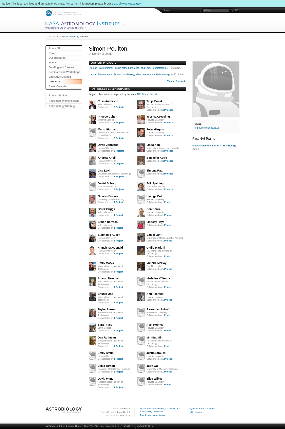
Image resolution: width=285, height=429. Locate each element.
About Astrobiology (110, 426)
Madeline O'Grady (158, 278)
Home (65, 36)
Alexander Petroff (158, 309)
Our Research (57, 57)
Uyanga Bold (154, 196)
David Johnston (108, 144)
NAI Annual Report (147, 94)
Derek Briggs (106, 209)
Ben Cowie (153, 209)
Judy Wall (152, 365)
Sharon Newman (109, 278)
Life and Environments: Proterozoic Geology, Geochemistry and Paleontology (130, 74)
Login (167, 10)
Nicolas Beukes (108, 196)
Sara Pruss (105, 324)
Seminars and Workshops (64, 72)
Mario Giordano (108, 129)
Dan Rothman (107, 337)
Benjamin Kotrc (156, 157)
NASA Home (128, 426)
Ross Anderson (108, 101)
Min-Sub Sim (154, 337)
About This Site (91, 426)
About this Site (58, 95)
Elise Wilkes (154, 378)
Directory (74, 36)
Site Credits (196, 412)
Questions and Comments (203, 408)
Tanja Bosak (154, 101)
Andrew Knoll (107, 157)
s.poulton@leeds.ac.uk (207, 127)
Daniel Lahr (154, 234)
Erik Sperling (154, 183)
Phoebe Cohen (107, 116)
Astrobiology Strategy (62, 106)
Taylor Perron (107, 309)
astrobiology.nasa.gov (127, 3)
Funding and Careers (61, 67)
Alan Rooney (154, 324)
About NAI (55, 48)
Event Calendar (58, 86)
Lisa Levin (104, 170)
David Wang (106, 378)
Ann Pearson (154, 293)
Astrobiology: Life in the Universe (64, 410)
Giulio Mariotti (155, 247)
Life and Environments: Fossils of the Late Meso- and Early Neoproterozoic (128, 68)
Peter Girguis (155, 129)
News (52, 53)
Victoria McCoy (156, 263)
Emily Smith (106, 353)
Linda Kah (153, 144)
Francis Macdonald (110, 247)
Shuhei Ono (105, 293)
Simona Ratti (154, 170)
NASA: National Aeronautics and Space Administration (63, 13)
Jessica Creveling (158, 116)
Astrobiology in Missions (64, 100)
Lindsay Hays (155, 221)
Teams (53, 62)
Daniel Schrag (107, 183)
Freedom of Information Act (153, 415)
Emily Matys (106, 263)
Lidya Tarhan (106, 365)
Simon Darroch (108, 221)
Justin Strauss (155, 353)
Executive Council (60, 76)
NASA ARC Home (145, 426)
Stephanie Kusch (109, 234)
